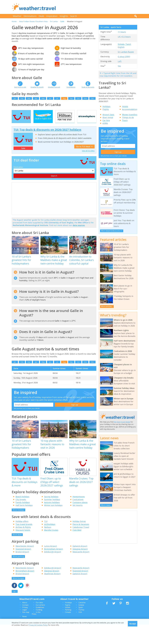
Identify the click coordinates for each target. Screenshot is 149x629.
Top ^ (15, 596)
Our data (39, 607)
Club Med (77, 534)
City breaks (21, 503)
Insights (64, 16)
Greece (81, 609)
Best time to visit (20, 87)
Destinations (30, 16)
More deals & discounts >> (111, 231)
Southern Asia (41, 21)
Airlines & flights (23, 531)
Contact (25, 609)
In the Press (36, 617)
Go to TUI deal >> (84, 151)
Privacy (25, 611)
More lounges (18, 582)
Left (120, 61)
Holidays (106, 106)
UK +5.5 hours (124, 36)
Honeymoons (79, 501)
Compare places (80, 506)
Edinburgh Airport (52, 556)
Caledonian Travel (81, 531)
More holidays (18, 514)
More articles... (107, 306)
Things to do (128, 117)
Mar (28, 98)
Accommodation (129, 109)
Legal (24, 614)
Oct (78, 98)
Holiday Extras (79, 525)
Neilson (47, 531)
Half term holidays (24, 509)
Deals (41, 16)
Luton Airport (50, 550)
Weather (17, 16)
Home (14, 21)
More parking (18, 561)
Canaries (82, 607)
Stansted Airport (23, 553)
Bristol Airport (22, 556)
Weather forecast (54, 87)
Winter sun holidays (53, 509)
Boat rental (108, 117)
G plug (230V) (124, 56)
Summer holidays (52, 503)
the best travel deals (122, 422)
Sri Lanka (54, 21)
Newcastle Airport (81, 556)
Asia (21, 21)
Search (73, 16)
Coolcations (78, 503)
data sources (79, 229)
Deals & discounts (88, 87)
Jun (50, 98)
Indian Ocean (29, 21)
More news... (106, 505)
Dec (92, 98)
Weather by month (37, 87)
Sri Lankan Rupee (126, 52)
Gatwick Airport (80, 550)
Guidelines (40, 611)
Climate (68, 616)
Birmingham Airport (53, 553)
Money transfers (129, 114)
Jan (15, 98)
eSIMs (105, 123)
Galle (62, 21)
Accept (132, 623)
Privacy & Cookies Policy (38, 625)
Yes (119, 66)
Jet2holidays (49, 528)
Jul (57, 98)
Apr (36, 98)
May (43, 98)
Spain (80, 611)
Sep (71, 98)
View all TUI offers (88, 155)
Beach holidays (22, 501)
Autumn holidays (52, 506)
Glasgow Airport (80, 553)
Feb (22, 98)
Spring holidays (51, 501)
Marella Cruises (51, 534)
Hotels (125, 106)
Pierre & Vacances (81, 528)
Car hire (106, 120)
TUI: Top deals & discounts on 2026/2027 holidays (47, 134)
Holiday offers (22, 525)
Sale (23, 152)
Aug (64, 98)
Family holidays (23, 506)
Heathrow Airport (52, 578)
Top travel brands (24, 528)
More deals (17, 539)
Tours (125, 120)
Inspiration (52, 16)
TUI (45, 525)
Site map (25, 616)
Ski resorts (78, 509)
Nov (85, 98)
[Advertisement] (98, 7)
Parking (68, 614)
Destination (18, 171)
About (24, 607)
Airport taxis (108, 114)
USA (80, 616)
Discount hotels (23, 534)
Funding (39, 614)
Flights (106, 109)
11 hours (122, 32)
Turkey (81, 614)
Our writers (40, 609)
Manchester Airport (25, 550)
